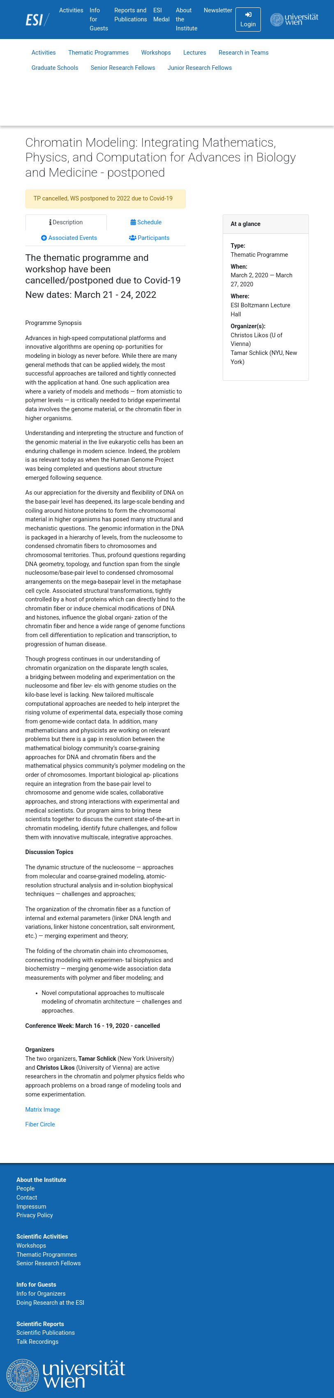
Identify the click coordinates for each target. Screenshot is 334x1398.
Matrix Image (42, 1109)
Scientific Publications (45, 1332)
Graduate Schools (55, 67)
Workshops (156, 52)
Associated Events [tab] (69, 238)
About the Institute (187, 19)
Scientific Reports (40, 1324)
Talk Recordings (37, 1341)
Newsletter (218, 10)
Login (248, 20)
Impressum (31, 1206)
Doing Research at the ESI (50, 1302)
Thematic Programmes (98, 52)
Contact (26, 1197)
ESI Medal (161, 15)
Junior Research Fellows (200, 67)
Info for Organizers (41, 1293)
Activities (71, 10)
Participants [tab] (149, 238)
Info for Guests (99, 19)
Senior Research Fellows (123, 67)
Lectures (194, 52)
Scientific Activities (42, 1236)
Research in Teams (244, 52)
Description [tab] (66, 222)
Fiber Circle (40, 1124)
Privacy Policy (34, 1215)
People (25, 1188)
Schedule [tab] (146, 222)
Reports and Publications (130, 15)
